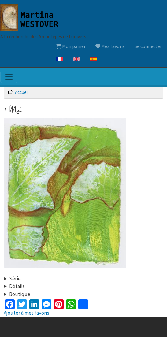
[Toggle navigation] (8, 77)
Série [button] (15, 278)
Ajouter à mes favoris (26, 312)
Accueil (21, 92)
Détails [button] (17, 286)
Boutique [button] (19, 294)
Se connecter (148, 46)
